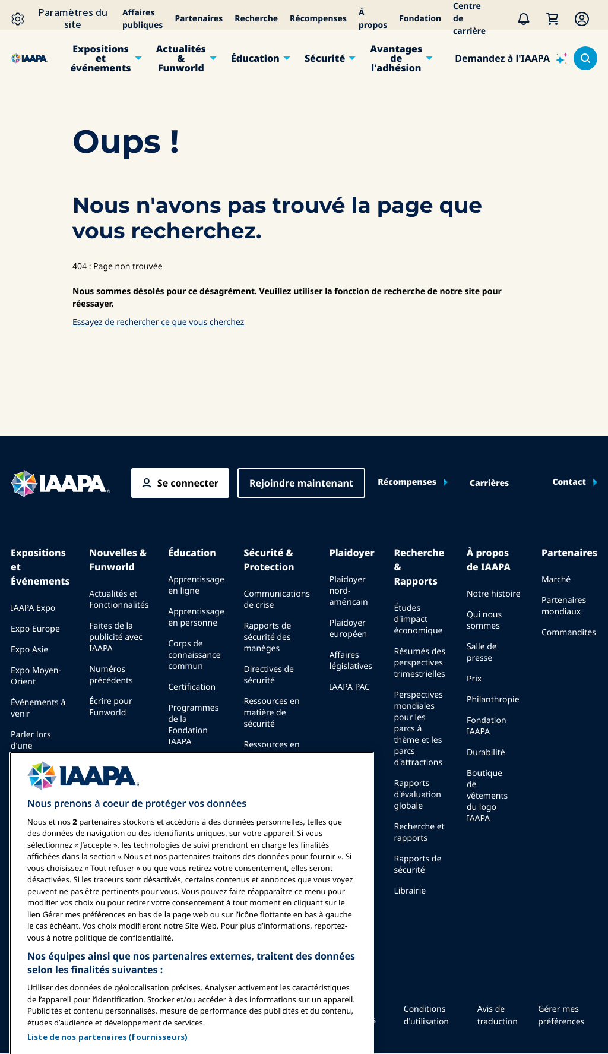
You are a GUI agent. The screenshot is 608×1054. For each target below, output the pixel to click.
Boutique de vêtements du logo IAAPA (487, 796)
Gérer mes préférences (561, 1015)
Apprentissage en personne (196, 617)
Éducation (255, 58)
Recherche (256, 18)
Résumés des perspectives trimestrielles (419, 663)
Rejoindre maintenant (301, 483)
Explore (182, 762)
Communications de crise (277, 599)
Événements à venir (38, 708)
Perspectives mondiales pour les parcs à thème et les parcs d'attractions (418, 728)
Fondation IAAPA (486, 726)
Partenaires (199, 18)
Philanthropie (493, 699)
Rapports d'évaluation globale (417, 795)
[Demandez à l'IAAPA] (511, 58)
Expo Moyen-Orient (36, 676)
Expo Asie (29, 649)
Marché (556, 579)
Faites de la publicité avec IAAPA (115, 637)
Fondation (420, 18)
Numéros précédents (111, 675)
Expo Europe (35, 629)
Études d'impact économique (418, 619)
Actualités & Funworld (181, 58)
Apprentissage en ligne (196, 585)
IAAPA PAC (350, 687)
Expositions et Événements (40, 567)
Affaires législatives (351, 660)
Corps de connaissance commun (194, 655)
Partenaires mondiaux (564, 606)
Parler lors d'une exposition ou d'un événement (37, 757)
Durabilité (486, 752)
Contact (569, 482)
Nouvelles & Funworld (118, 559)
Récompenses (318, 18)
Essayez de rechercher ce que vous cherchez (158, 322)
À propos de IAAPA (489, 559)
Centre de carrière (469, 19)
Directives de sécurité (269, 675)
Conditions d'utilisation (426, 1015)
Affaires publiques (142, 19)
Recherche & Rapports (419, 567)
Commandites (569, 632)
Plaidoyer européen (349, 628)
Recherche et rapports (419, 832)
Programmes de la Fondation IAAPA (193, 724)
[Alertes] (523, 18)
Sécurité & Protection (269, 559)
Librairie (410, 891)
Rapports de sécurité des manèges (268, 637)
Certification (192, 687)
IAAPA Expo (33, 608)
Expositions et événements (101, 58)
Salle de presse (482, 652)
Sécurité (325, 58)
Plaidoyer (352, 552)
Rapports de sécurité (417, 864)
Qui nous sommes (484, 620)
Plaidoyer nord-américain (349, 591)
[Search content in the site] (585, 58)
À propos (373, 19)
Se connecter (187, 483)
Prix (474, 678)
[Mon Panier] (552, 18)
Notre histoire (494, 593)
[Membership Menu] (581, 18)
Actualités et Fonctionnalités (118, 599)
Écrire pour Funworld (110, 707)
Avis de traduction (497, 1015)
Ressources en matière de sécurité (272, 713)
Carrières (489, 483)
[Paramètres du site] (63, 18)
